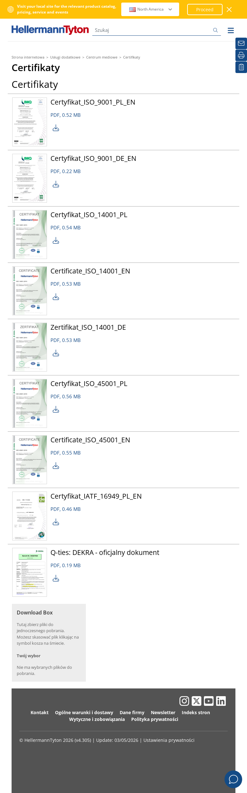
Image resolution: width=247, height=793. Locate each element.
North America (151, 9)
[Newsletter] (241, 43)
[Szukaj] (156, 30)
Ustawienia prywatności (169, 740)
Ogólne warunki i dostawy (84, 712)
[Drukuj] (241, 55)
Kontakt (40, 712)
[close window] (229, 9)
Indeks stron (196, 712)
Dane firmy (132, 712)
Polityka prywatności (154, 719)
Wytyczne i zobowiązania (97, 719)
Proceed (205, 9)
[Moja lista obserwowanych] (241, 67)
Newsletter (163, 712)
